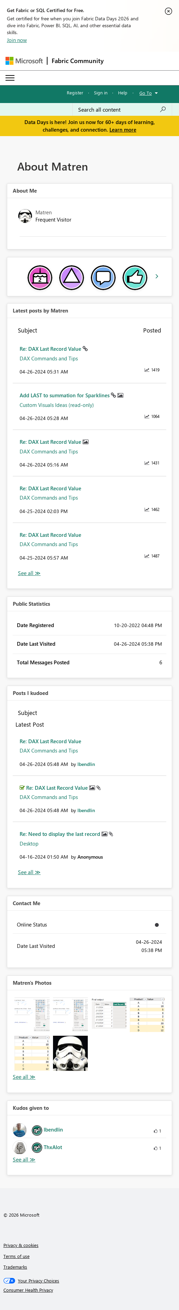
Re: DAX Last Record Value (51, 348)
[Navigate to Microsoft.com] (24, 61)
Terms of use (16, 1256)
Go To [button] (145, 93)
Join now (17, 40)
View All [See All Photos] (24, 1077)
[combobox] (122, 109)
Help (122, 92)
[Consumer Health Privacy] (89, 1290)
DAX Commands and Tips (49, 358)
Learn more (122, 129)
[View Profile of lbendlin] (86, 764)
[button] (32, 1015)
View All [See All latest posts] (29, 573)
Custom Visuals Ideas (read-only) (57, 404)
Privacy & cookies (21, 1245)
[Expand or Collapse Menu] (10, 78)
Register (75, 92)
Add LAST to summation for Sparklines (65, 395)
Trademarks (15, 1267)
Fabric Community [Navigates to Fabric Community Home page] (78, 61)
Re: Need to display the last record (61, 833)
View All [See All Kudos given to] (24, 1160)
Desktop (29, 843)
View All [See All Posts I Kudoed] (29, 872)
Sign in (100, 92)
